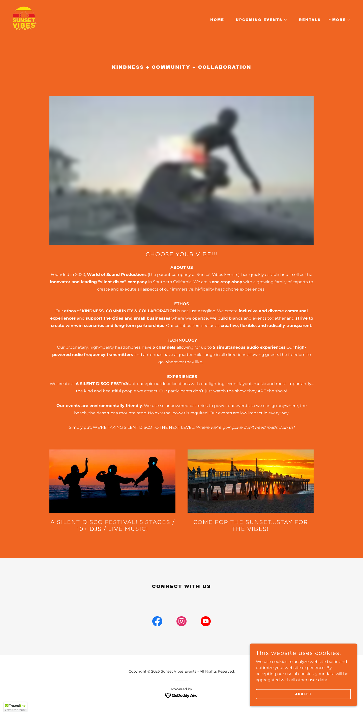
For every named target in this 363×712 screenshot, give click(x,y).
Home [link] (217, 20)
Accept (306, 694)
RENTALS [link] (310, 20)
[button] (259, 20)
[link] (29, 19)
